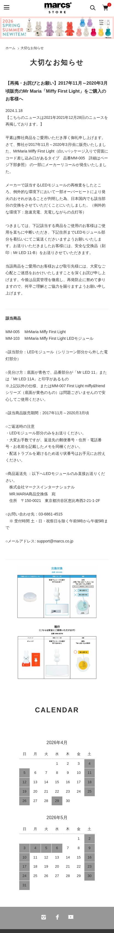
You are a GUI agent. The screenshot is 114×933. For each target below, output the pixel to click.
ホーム (10, 48)
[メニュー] (6, 7)
